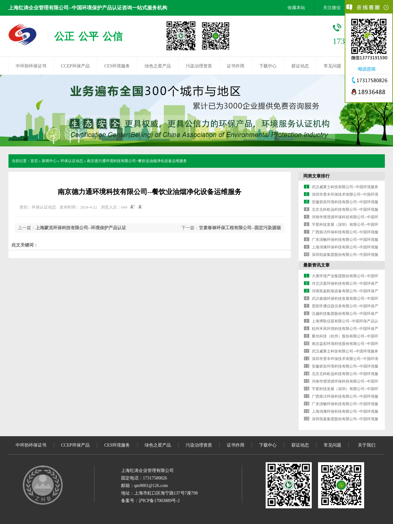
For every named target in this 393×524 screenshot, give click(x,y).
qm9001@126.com (151, 485)
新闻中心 (49, 161)
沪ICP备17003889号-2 (159, 500)
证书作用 (235, 66)
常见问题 (332, 66)
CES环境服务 (117, 66)
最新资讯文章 (316, 265)
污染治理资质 (199, 66)
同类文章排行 (316, 176)
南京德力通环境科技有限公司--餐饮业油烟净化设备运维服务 (137, 161)
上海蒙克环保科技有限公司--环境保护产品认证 (80, 227)
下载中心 (268, 66)
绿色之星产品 (158, 66)
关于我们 (366, 445)
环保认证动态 (72, 161)
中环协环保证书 (31, 66)
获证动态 (300, 66)
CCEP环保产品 (75, 66)
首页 (34, 161)
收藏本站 (296, 7)
